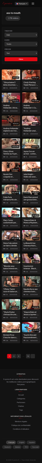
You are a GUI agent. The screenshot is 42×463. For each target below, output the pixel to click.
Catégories (21, 399)
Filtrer (21, 59)
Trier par (8, 31)
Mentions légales (21, 421)
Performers (21, 402)
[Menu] (33, 3)
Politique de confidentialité (21, 425)
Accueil (21, 395)
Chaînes (21, 406)
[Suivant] (33, 356)
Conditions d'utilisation (21, 429)
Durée (7, 40)
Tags (21, 410)
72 (28, 356)
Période (8, 49)
